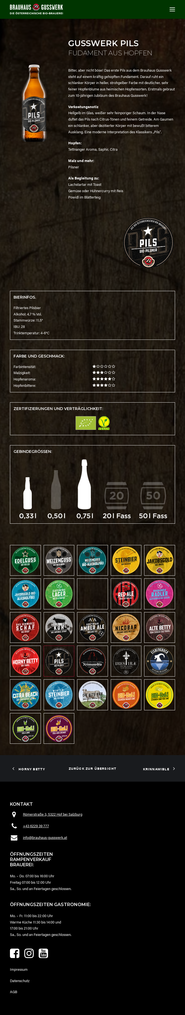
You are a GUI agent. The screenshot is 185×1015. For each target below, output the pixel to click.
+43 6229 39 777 (36, 825)
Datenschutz (20, 980)
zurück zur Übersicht (93, 768)
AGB (13, 991)
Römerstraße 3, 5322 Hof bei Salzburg (52, 814)
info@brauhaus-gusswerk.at (45, 837)
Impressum (19, 969)
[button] (172, 9)
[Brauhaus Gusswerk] (36, 8)
